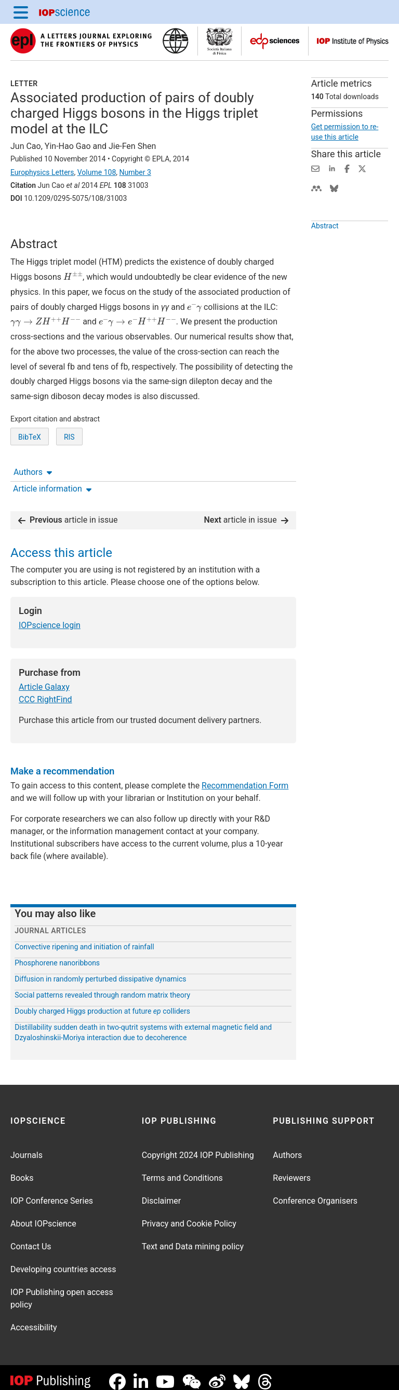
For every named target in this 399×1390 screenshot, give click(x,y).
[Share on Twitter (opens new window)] (362, 168)
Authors (33, 227)
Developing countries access (63, 1261)
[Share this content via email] (315, 168)
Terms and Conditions (182, 1170)
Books (22, 1170)
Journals (26, 1147)
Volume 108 (96, 172)
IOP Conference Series (51, 1192)
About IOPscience (43, 1215)
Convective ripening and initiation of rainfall (84, 938)
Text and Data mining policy (193, 1238)
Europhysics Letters (42, 172)
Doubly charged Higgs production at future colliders (102, 1003)
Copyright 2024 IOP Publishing (198, 1147)
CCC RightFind (45, 691)
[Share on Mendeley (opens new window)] (316, 188)
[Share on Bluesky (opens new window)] (334, 188)
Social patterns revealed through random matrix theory (102, 987)
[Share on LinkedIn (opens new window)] (332, 168)
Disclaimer (161, 1192)
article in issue (68, 511)
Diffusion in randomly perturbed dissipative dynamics (100, 970)
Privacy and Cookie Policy (189, 1215)
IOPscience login (50, 617)
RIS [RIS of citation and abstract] (69, 475)
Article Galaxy (44, 679)
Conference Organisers (315, 1192)
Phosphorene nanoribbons (57, 954)
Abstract (325, 250)
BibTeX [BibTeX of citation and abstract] (29, 475)
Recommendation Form (245, 777)
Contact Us (30, 1238)
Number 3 (135, 172)
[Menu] (20, 12)
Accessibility (33, 1319)
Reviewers (292, 1170)
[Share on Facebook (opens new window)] (347, 168)
